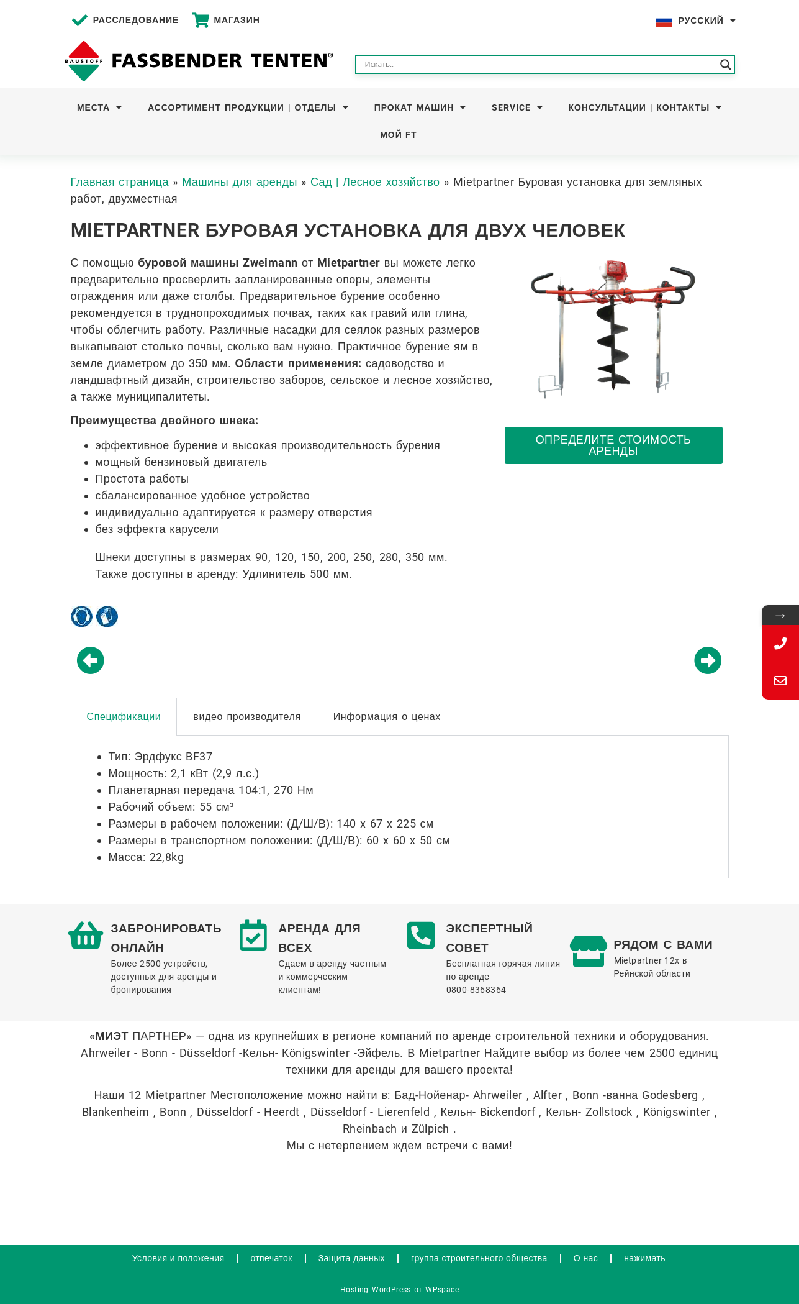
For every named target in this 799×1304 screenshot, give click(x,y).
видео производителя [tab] (246, 717)
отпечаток (271, 1258)
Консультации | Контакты (645, 107)
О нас (586, 1258)
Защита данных (351, 1258)
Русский (707, 20)
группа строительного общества (479, 1258)
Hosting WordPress (375, 1289)
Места (99, 107)
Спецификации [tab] (124, 717)
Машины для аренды (239, 181)
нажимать (645, 1258)
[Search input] (539, 64)
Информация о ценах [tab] (387, 717)
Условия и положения (178, 1258)
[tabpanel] (400, 807)
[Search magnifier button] (725, 64)
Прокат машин (420, 107)
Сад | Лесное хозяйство (375, 181)
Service (517, 107)
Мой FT (398, 135)
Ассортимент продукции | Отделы (248, 107)
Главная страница (120, 181)
